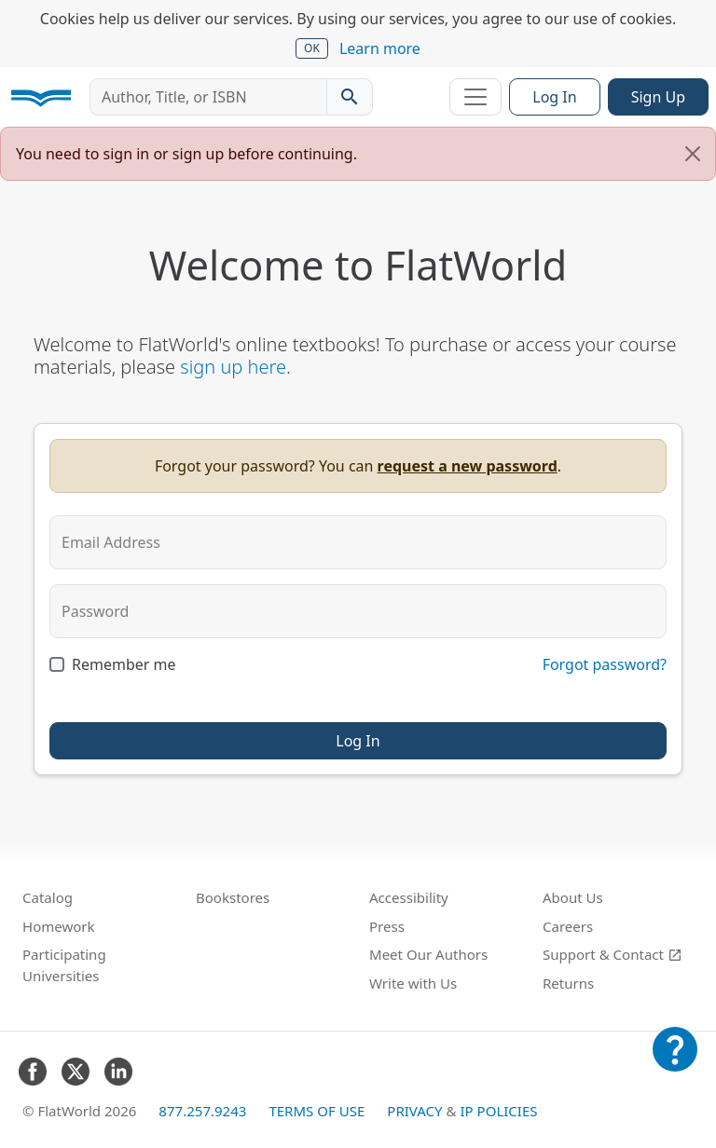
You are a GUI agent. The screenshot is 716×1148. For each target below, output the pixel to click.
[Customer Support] (675, 1062)
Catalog (47, 897)
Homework (58, 926)
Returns (568, 983)
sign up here (233, 366)
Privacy (414, 1110)
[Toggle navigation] (475, 97)
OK (312, 48)
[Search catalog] (349, 97)
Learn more (379, 48)
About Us (573, 897)
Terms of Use (316, 1110)
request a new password (468, 466)
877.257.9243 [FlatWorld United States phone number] (202, 1110)
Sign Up (658, 97)
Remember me (124, 664)
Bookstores (232, 897)
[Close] (692, 154)
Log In (554, 97)
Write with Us (413, 983)
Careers (568, 926)
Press (387, 926)
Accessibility (408, 897)
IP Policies (498, 1110)
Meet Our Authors (428, 954)
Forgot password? (605, 664)
